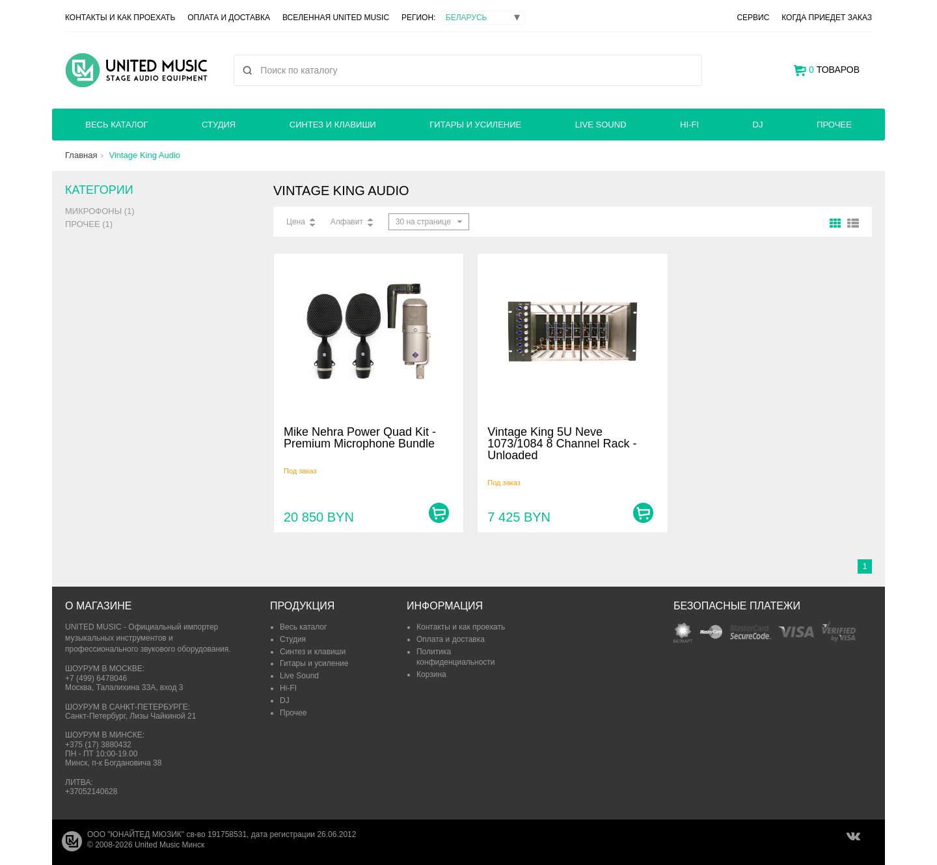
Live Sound (601, 124)
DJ (758, 124)
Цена (295, 221)
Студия (219, 124)
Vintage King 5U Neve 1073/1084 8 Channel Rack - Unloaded (561, 443)
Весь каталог (116, 124)
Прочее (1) (89, 224)
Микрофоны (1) (100, 211)
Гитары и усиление (475, 124)
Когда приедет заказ (826, 17)
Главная (81, 155)
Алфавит (347, 221)
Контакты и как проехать (120, 17)
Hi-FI (689, 124)
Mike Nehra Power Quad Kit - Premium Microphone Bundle (360, 437)
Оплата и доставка (228, 17)
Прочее (834, 124)
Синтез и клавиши (333, 124)
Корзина (431, 674)
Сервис (753, 17)
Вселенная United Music (335, 17)
